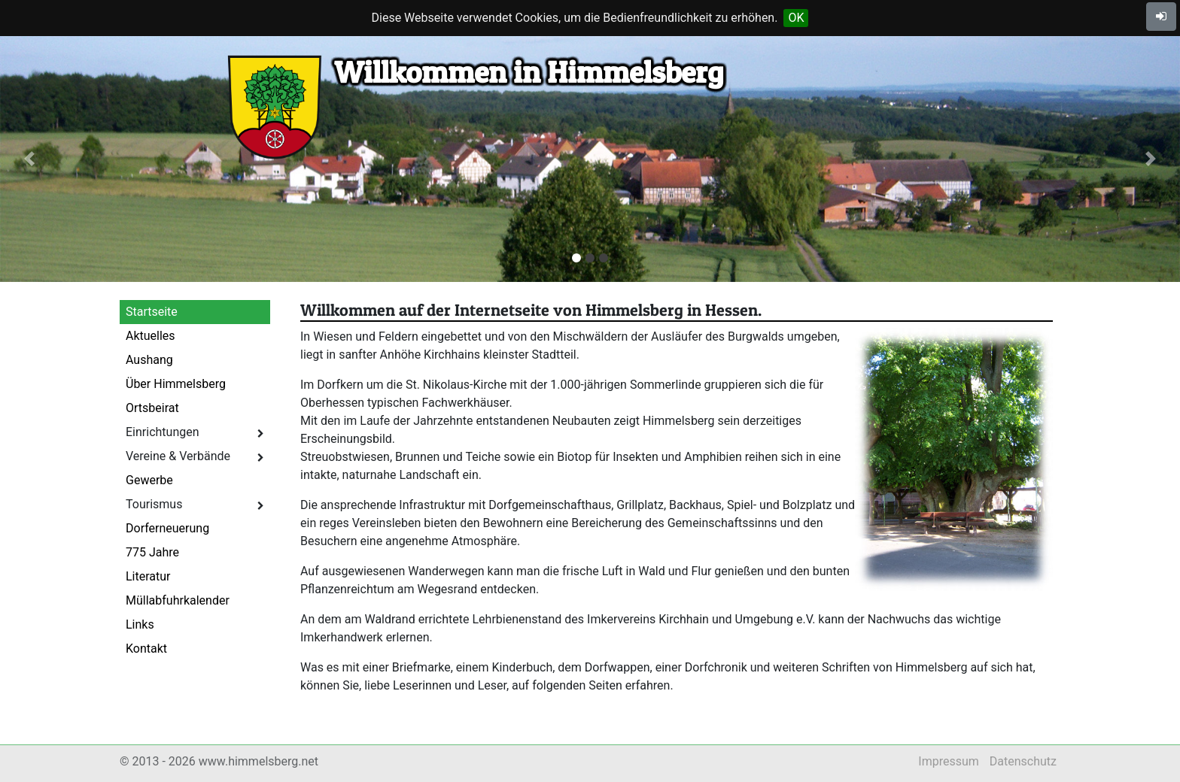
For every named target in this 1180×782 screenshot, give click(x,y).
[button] (29, 159)
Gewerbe (149, 480)
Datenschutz (1023, 761)
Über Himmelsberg (176, 384)
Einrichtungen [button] (195, 432)
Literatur (148, 576)
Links (140, 624)
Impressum (948, 761)
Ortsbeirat (152, 408)
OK (796, 18)
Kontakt (146, 648)
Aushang (149, 360)
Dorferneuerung (167, 528)
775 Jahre (152, 552)
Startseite (152, 312)
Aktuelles (150, 336)
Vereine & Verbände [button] (195, 456)
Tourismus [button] (195, 504)
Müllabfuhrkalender (178, 600)
